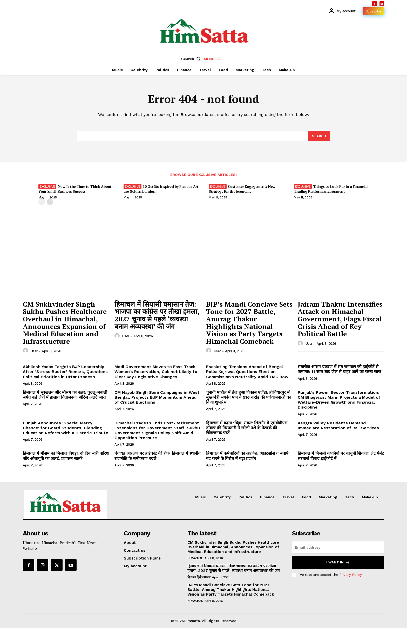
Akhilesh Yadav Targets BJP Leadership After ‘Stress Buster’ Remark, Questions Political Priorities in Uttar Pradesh (65, 371)
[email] (338, 547)
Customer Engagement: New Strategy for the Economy (242, 189)
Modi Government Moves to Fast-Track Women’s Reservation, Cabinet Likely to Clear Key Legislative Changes (155, 371)
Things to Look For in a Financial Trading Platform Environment (330, 189)
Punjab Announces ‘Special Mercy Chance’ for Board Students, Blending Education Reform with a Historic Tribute (65, 427)
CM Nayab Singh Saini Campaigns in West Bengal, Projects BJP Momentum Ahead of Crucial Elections (157, 397)
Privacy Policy (350, 575)
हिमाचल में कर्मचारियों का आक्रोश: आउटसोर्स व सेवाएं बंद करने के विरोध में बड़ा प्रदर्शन (247, 456)
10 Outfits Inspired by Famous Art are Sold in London (161, 189)
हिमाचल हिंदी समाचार (199, 577)
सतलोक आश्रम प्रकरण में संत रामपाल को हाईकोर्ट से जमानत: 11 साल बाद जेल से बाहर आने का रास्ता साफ (339, 369)
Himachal (195, 558)
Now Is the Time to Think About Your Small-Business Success (74, 189)
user (34, 351)
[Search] (319, 136)
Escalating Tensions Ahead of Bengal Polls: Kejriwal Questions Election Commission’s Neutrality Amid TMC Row (247, 371)
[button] (192, 58)
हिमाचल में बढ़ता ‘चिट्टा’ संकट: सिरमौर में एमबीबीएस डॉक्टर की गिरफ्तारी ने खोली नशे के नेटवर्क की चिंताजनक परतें (246, 427)
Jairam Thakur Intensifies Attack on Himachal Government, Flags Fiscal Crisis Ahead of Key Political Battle (340, 319)
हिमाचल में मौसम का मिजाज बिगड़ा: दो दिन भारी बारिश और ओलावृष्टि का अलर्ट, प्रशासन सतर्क (66, 456)
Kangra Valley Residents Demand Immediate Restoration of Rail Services (338, 425)
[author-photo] (26, 351)
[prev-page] (41, 201)
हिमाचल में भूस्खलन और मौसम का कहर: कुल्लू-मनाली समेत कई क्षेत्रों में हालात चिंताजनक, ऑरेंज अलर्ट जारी (65, 395)
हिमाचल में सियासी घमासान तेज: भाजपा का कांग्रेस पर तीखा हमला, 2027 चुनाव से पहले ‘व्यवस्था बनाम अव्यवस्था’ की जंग (156, 315)
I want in (338, 562)
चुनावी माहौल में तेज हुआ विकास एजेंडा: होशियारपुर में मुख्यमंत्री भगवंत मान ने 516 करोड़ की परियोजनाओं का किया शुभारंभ (248, 397)
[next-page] (50, 201)
